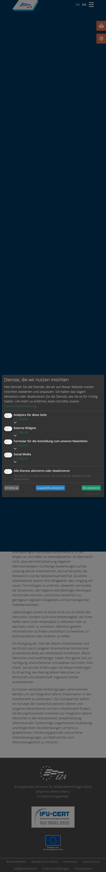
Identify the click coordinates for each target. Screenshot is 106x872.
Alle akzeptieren (91, 487)
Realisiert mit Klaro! (93, 493)
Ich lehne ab (11, 487)
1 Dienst (21, 419)
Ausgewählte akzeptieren (50, 487)
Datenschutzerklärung (20, 406)
